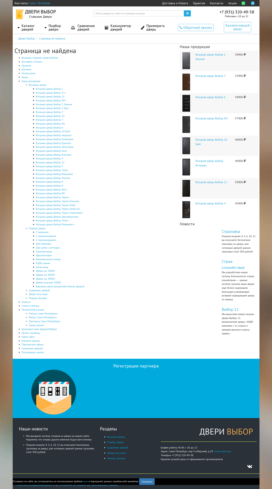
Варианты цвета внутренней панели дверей (60, 286)
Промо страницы (31, 332)
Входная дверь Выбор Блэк (51, 150)
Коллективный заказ (238, 27)
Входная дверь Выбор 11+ (51, 92)
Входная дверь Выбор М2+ (51, 100)
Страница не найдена (52, 38)
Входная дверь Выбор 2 (49, 88)
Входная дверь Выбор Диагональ (54, 146)
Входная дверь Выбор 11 (50, 96)
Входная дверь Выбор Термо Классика (57, 201)
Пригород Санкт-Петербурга (44, 321)
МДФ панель (43, 263)
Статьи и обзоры (30, 305)
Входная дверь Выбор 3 (49, 112)
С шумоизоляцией (46, 236)
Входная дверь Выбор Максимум (54, 174)
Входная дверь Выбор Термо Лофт (55, 205)
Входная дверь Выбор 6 (49, 127)
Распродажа (28, 73)
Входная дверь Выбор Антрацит (54, 135)
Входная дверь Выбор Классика (53, 154)
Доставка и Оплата (175, 3)
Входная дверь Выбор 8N (50, 193)
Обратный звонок (196, 27)
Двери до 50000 (45, 278)
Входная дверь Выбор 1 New (52, 108)
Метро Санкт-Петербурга (43, 317)
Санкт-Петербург (39, 3)
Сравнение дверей (39, 290)
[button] (26, 23)
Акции (232, 3)
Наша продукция (31, 81)
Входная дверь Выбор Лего (51, 189)
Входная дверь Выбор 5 (49, 166)
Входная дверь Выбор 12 (50, 162)
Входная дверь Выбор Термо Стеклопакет (59, 212)
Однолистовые (44, 251)
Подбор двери (37, 228)
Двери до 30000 (45, 270)
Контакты (216, 3)
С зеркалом (42, 232)
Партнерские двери (32, 344)
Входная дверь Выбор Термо (52, 197)
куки (85, 481)
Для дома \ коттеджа (48, 247)
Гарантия (199, 3)
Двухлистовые (44, 255)
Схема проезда (222, 451)
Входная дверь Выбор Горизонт (53, 143)
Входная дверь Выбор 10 (50, 116)
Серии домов (36, 325)
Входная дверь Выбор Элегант (53, 178)
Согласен (146, 481)
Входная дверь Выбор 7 (49, 119)
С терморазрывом (46, 240)
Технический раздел (33, 309)
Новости (26, 302)
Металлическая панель (48, 259)
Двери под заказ (38, 294)
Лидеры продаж (38, 298)
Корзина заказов (31, 340)
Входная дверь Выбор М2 (50, 123)
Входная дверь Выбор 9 (49, 181)
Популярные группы (33, 352)
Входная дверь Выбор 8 (49, 185)
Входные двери (37, 84)
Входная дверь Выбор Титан (52, 170)
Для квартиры (43, 243)
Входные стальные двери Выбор (40, 57)
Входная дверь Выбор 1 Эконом (54, 104)
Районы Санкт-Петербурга (43, 313)
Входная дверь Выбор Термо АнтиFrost (58, 208)
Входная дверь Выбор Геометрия (54, 139)
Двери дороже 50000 (48, 282)
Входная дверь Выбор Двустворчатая (57, 216)
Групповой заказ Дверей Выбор (39, 329)
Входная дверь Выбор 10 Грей (53, 131)
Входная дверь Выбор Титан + (53, 220)
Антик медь (42, 267)
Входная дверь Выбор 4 (49, 158)
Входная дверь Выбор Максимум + (55, 224)
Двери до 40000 (45, 274)
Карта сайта (28, 336)
